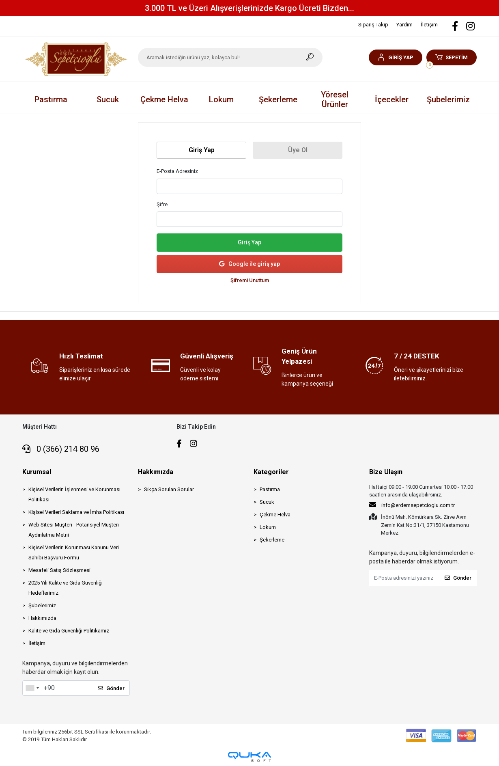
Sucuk (267, 502)
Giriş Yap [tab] (202, 150)
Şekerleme (272, 540)
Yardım (404, 25)
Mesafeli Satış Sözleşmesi (59, 570)
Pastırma (270, 489)
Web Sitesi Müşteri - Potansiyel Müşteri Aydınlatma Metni (73, 530)
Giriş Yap (249, 242)
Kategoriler (271, 472)
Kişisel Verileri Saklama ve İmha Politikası (76, 512)
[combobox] (32, 688)
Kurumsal (36, 472)
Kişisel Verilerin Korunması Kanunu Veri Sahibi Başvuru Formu (73, 552)
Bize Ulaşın (385, 472)
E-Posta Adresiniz (177, 171)
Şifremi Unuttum (249, 280)
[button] (395, 57)
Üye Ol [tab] (298, 150)
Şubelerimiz (448, 99)
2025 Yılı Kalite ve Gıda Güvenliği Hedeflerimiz (65, 588)
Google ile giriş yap (249, 264)
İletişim (429, 25)
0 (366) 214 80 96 (60, 449)
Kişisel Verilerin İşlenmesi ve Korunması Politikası (74, 494)
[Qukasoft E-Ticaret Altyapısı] (249, 757)
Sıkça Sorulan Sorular (169, 489)
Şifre (162, 204)
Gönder (111, 688)
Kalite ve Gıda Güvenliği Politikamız (68, 631)
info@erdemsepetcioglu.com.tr (412, 504)
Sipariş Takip (373, 25)
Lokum (268, 527)
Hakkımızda (42, 618)
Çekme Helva (275, 514)
